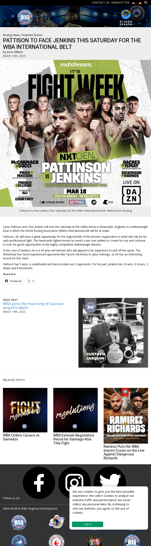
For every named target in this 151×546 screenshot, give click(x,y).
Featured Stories (31, 35)
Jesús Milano (15, 52)
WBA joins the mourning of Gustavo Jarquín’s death (33, 305)
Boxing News (11, 35)
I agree (87, 524)
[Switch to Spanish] (140, 2)
